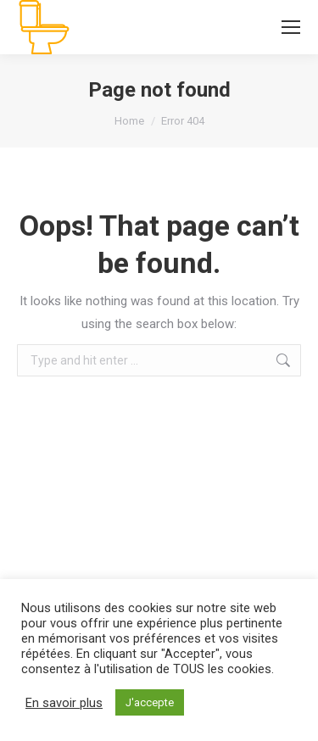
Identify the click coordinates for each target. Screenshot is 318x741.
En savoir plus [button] (64, 702)
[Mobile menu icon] (291, 27)
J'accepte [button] (150, 702)
